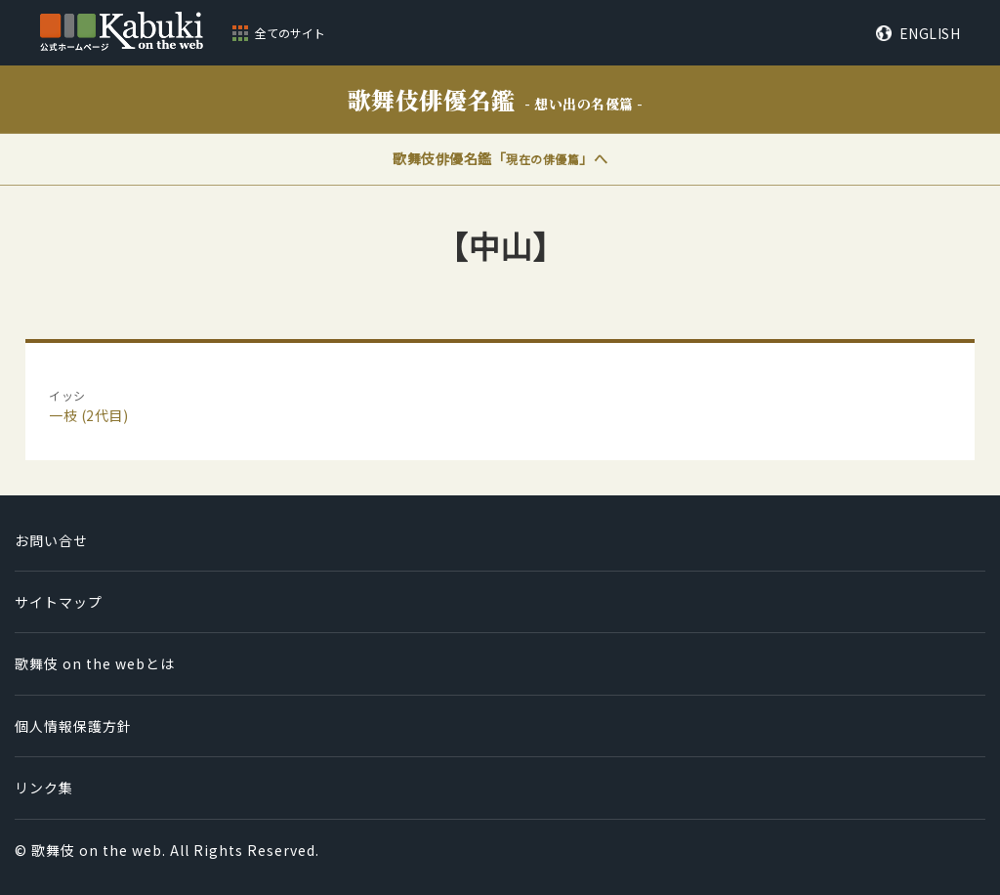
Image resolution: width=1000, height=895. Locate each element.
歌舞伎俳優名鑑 (496, 99)
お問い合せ (51, 540)
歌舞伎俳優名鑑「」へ (500, 158)
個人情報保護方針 (73, 726)
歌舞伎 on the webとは (95, 663)
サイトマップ (59, 602)
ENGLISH (930, 33)
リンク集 (44, 787)
